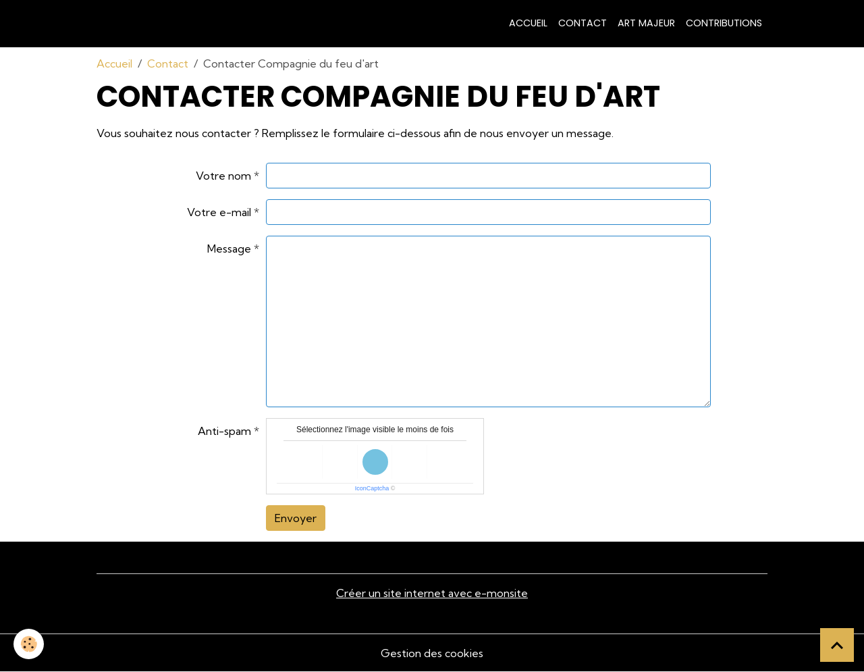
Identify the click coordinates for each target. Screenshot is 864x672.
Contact (582, 23)
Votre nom (223, 175)
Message (229, 248)
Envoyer (296, 518)
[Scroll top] (837, 645)
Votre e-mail (219, 212)
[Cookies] (29, 644)
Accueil (528, 23)
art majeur (646, 23)
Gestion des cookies (432, 653)
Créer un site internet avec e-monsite (432, 593)
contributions (724, 23)
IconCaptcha (372, 488)
